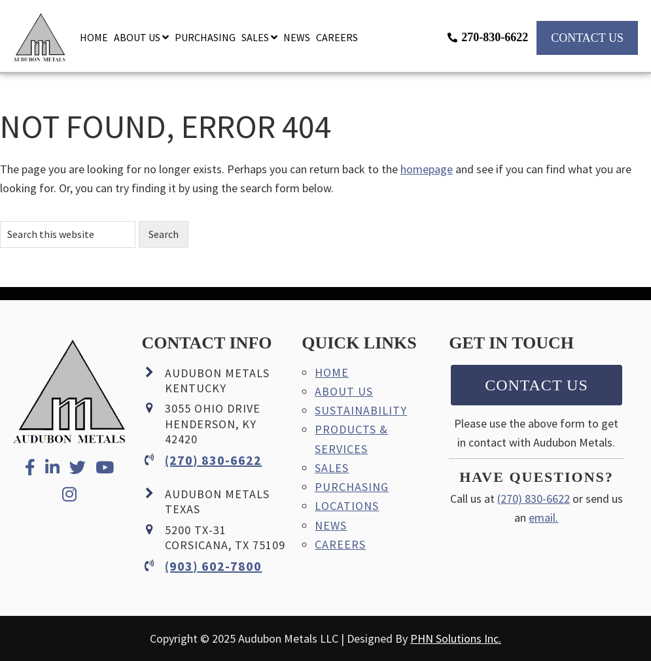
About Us (344, 391)
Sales (332, 467)
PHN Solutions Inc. (455, 638)
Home (332, 372)
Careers (340, 544)
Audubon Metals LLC (39, 42)
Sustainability (361, 410)
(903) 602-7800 (213, 566)
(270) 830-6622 (213, 460)
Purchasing (352, 486)
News (331, 525)
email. (543, 517)
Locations (347, 505)
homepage (426, 169)
